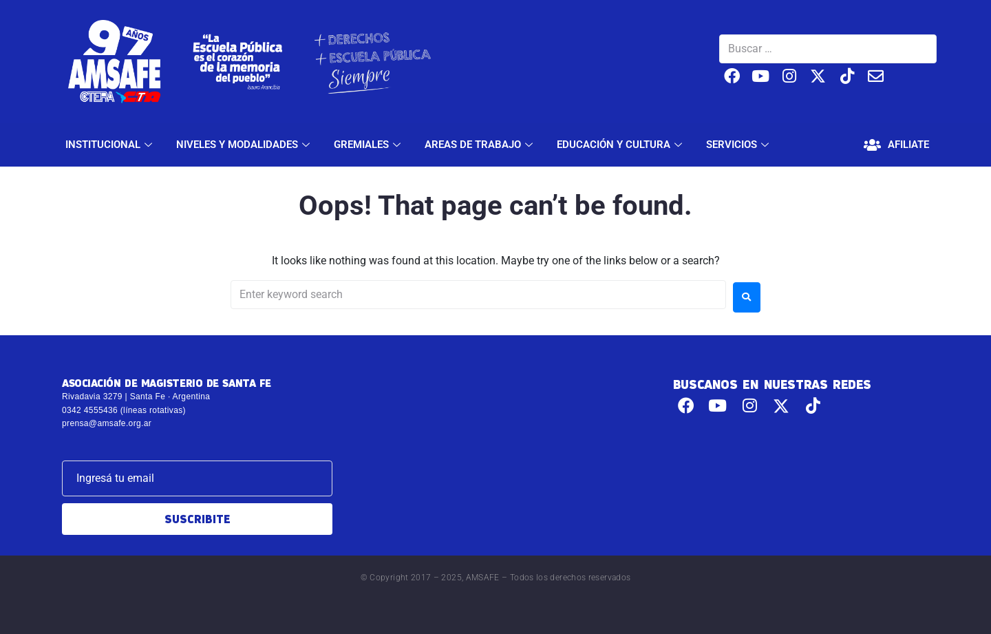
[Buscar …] (828, 48)
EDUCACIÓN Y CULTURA (621, 144)
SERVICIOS (739, 144)
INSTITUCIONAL (110, 144)
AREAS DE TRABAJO (480, 144)
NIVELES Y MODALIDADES (244, 144)
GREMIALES (369, 144)
